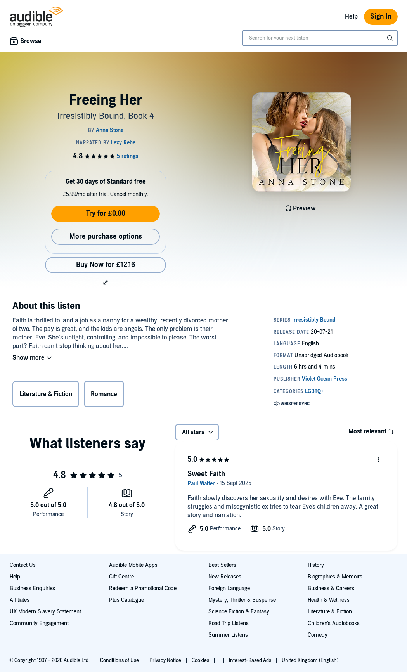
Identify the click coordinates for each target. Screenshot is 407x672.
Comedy (317, 635)
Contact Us (23, 565)
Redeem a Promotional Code (143, 588)
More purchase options (105, 236)
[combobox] (320, 38)
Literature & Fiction (45, 394)
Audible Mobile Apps (133, 565)
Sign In (380, 16)
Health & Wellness (329, 600)
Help (351, 17)
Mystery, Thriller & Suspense (242, 600)
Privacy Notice (165, 660)
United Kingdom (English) (310, 660)
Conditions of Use (120, 660)
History (316, 565)
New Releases (224, 576)
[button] (105, 282)
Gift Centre (121, 576)
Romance (104, 394)
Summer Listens (228, 635)
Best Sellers (222, 565)
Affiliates (19, 600)
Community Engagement (39, 623)
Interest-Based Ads (250, 660)
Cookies (201, 660)
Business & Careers (331, 588)
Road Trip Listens (228, 623)
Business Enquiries (32, 588)
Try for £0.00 (105, 214)
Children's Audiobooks (334, 623)
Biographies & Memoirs (335, 576)
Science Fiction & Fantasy (238, 611)
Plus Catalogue (126, 600)
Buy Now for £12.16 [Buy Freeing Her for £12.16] (105, 265)
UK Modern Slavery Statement (45, 611)
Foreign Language (229, 588)
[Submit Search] (391, 38)
